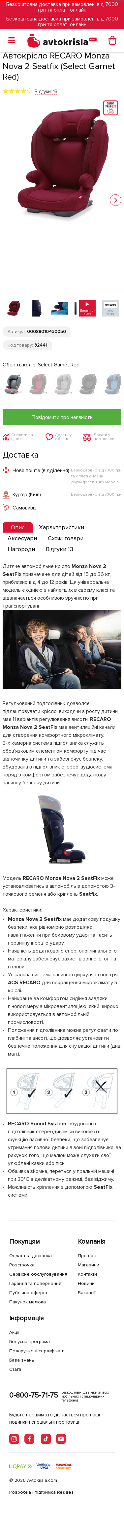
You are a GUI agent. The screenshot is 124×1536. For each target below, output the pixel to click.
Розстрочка (22, 1265)
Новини (86, 1283)
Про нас (87, 1255)
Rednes (65, 1492)
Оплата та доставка (30, 1255)
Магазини (88, 1265)
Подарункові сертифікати (37, 1351)
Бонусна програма (29, 1341)
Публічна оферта (28, 1292)
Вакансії (86, 1292)
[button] (115, 200)
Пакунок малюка (27, 1302)
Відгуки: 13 (46, 91)
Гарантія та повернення (35, 1283)
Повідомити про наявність (62, 417)
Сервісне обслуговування (38, 1274)
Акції (14, 1332)
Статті (15, 1369)
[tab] (18, 527)
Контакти (87, 1274)
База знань (21, 1360)
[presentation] (18, 527)
